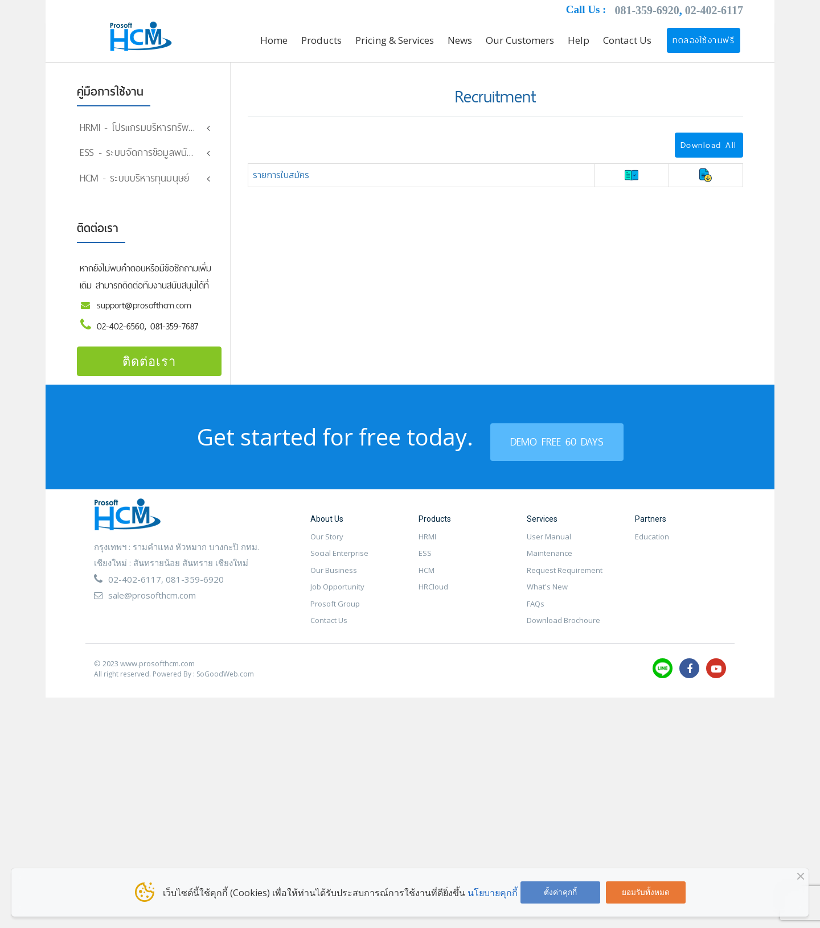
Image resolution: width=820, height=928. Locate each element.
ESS (425, 561)
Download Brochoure (563, 628)
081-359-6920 (646, 10)
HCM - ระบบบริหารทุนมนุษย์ (134, 185)
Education (652, 544)
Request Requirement (564, 577)
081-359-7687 (174, 333)
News (460, 40)
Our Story (326, 544)
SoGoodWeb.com (225, 682)
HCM (426, 577)
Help (578, 40)
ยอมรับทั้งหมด (646, 891)
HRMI (427, 544)
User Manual (549, 544)
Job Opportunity (337, 594)
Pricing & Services (394, 40)
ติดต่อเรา (149, 368)
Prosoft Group (335, 611)
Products (321, 40)
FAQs (535, 611)
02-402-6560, (123, 333)
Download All (708, 145)
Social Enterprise (339, 561)
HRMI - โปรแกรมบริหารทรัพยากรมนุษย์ (156, 127)
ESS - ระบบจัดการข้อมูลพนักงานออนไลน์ (159, 152)
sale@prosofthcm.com (152, 603)
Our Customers (520, 40)
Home (274, 40)
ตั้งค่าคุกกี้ (560, 891)
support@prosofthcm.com (144, 313)
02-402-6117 (714, 10)
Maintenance (549, 561)
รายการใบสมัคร (281, 175)
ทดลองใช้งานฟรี (704, 40)
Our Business (333, 577)
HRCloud (433, 594)
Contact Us (627, 40)
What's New (547, 594)
